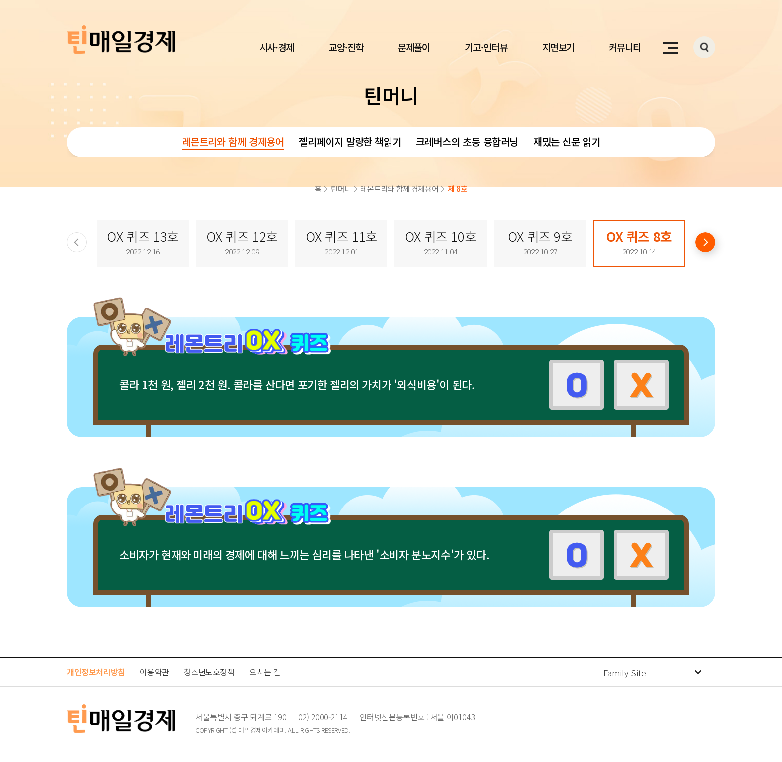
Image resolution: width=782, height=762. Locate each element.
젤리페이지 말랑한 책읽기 (350, 141)
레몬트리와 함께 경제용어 (233, 141)
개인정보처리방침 (96, 672)
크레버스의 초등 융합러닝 (467, 141)
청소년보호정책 (209, 672)
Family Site (624, 672)
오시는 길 (264, 672)
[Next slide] (705, 242)
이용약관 (154, 672)
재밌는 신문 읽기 (566, 141)
